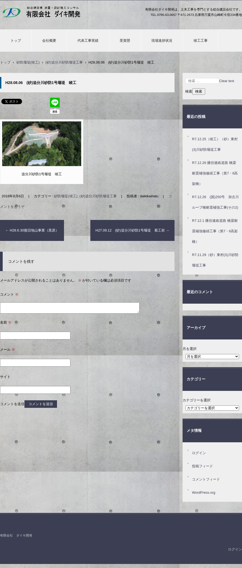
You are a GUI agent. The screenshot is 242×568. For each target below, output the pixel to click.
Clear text (226, 81)
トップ (15, 40)
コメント (9, 294)
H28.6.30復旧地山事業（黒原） (32, 230)
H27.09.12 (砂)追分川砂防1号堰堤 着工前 (132, 230)
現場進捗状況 (161, 40)
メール (7, 350)
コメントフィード (206, 479)
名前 (6, 322)
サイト (5, 377)
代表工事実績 (87, 40)
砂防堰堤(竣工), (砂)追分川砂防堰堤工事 (85, 196)
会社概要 (49, 40)
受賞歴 (125, 40)
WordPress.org (203, 492)
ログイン (199, 453)
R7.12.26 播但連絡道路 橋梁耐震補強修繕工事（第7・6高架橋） (215, 173)
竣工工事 (201, 40)
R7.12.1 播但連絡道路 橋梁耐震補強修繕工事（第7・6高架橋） (215, 231)
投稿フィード (202, 466)
